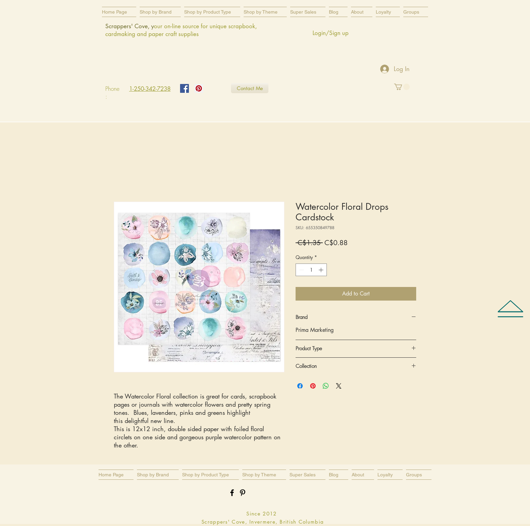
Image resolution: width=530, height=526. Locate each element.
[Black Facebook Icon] (232, 492)
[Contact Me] (249, 88)
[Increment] (321, 270)
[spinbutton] (311, 270)
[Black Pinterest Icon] (242, 492)
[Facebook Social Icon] (184, 88)
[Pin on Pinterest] (313, 386)
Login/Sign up (331, 33)
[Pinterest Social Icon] (198, 88)
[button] (212, 12)
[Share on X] (339, 386)
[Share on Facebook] (300, 386)
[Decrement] (301, 270)
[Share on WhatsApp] (326, 386)
